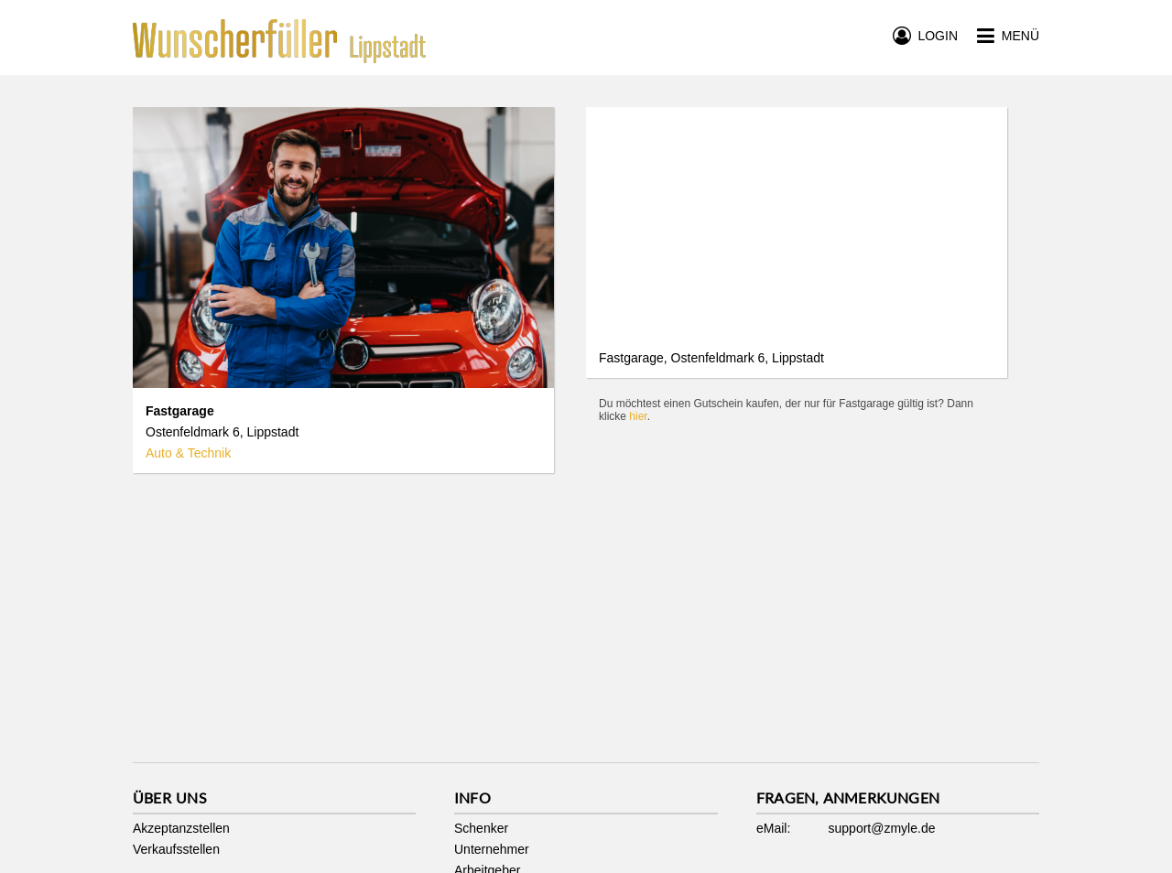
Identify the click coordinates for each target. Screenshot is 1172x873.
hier (637, 416)
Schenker (481, 828)
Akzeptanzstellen (181, 828)
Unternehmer (491, 849)
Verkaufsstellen (176, 849)
